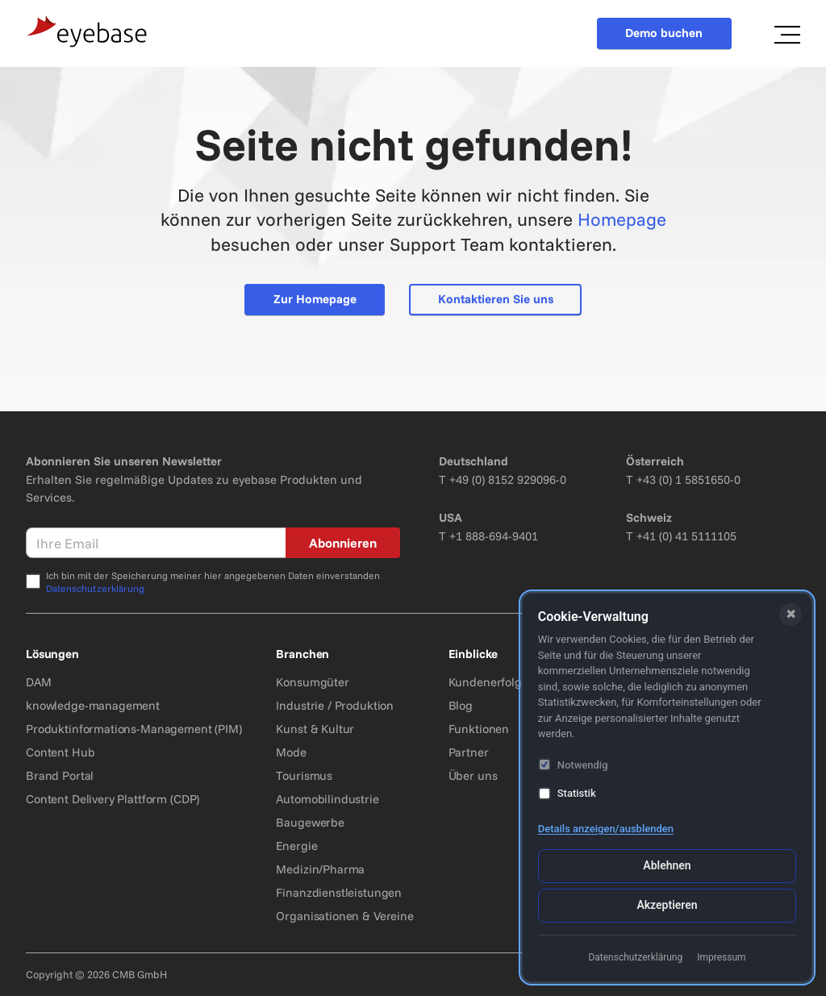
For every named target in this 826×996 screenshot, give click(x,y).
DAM (39, 682)
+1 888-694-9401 (493, 536)
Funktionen (479, 728)
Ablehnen (666, 865)
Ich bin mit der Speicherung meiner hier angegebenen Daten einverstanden (213, 581)
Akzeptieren (666, 904)
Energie (296, 845)
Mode (291, 752)
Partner (468, 752)
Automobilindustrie (327, 798)
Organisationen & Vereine (344, 915)
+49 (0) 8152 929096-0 (507, 479)
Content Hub (60, 752)
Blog (460, 705)
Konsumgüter (312, 682)
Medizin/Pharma (320, 869)
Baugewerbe (310, 822)
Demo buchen (664, 32)
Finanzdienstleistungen (339, 892)
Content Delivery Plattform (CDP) (112, 798)
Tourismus (304, 775)
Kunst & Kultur (315, 728)
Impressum (721, 957)
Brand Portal (60, 775)
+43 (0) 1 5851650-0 (688, 479)
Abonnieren (343, 543)
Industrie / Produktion (335, 705)
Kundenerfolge (488, 682)
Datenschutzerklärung (95, 588)
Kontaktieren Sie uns (495, 298)
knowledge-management (93, 705)
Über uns (473, 775)
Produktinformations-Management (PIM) (134, 728)
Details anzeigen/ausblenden (606, 829)
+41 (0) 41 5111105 (686, 536)
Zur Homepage (315, 298)
